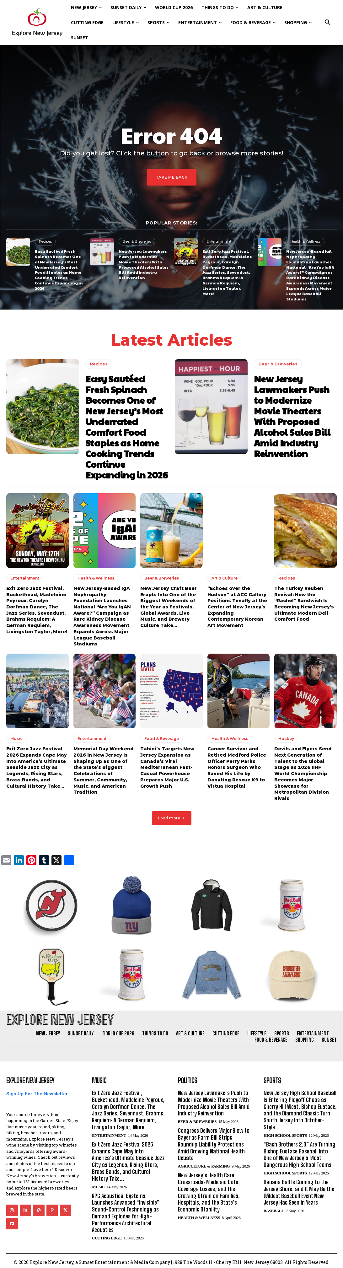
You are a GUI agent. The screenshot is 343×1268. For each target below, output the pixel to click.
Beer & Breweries (137, 241)
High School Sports (285, 1132)
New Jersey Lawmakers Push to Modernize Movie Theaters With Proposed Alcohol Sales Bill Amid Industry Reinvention (144, 264)
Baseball (274, 1207)
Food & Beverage (161, 736)
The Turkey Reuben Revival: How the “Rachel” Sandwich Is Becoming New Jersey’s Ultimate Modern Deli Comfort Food (304, 602)
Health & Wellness (305, 241)
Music (16, 736)
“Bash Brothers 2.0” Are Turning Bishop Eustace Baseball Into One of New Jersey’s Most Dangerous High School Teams (300, 1152)
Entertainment (218, 241)
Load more (171, 815)
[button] (327, 22)
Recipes (45, 241)
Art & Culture (225, 576)
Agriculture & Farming (204, 1163)
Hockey (286, 736)
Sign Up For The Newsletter (37, 1091)
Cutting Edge (107, 1235)
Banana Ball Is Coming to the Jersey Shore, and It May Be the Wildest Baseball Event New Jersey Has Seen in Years (299, 1189)
